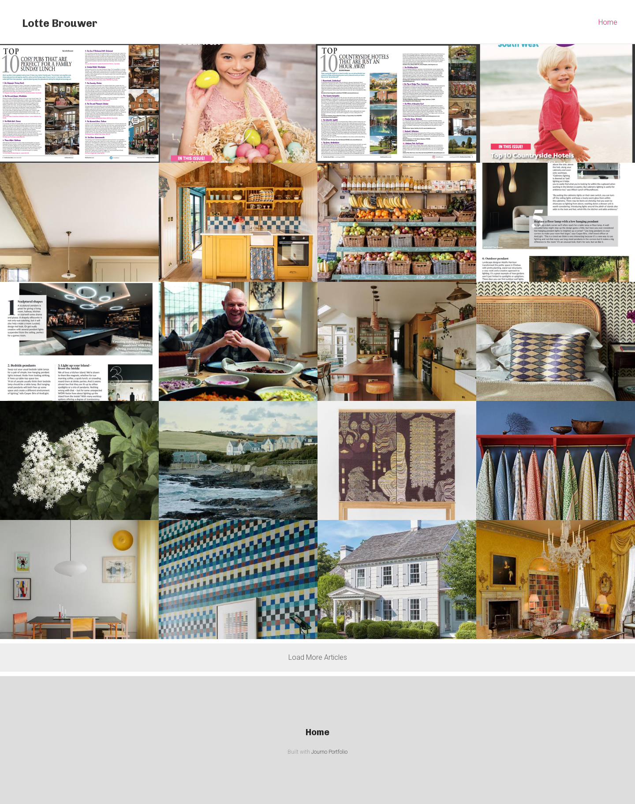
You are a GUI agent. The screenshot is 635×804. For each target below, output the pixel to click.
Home (607, 22)
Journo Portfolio (329, 752)
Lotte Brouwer (59, 23)
